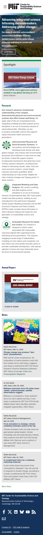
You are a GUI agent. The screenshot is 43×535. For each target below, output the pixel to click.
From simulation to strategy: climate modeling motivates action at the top (20, 425)
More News (6, 486)
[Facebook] (4, 513)
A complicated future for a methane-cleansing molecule (19, 461)
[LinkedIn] (16, 513)
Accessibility (7, 532)
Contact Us (6, 527)
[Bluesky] (22, 513)
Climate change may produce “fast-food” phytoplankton (19, 353)
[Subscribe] (4, 520)
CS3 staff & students (21, 527)
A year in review (11, 307)
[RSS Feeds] (34, 513)
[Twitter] (10, 513)
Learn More (8, 52)
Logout (16, 532)
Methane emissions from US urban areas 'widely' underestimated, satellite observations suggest (21, 390)
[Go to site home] (24, 7)
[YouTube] (28, 513)
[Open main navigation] (5, 6)
